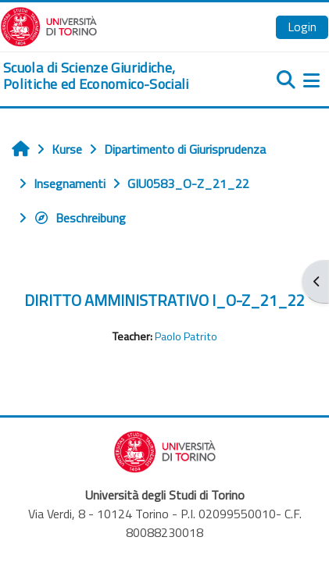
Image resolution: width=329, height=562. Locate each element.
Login (302, 26)
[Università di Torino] (49, 25)
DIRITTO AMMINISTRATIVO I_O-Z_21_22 (164, 300)
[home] (109, 76)
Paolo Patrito (186, 336)
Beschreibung (80, 217)
